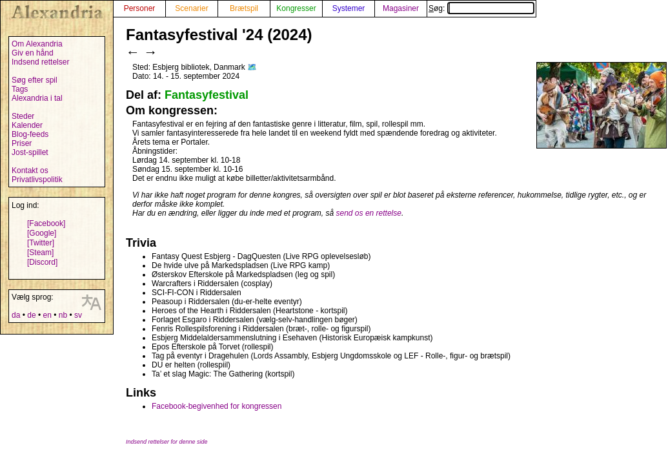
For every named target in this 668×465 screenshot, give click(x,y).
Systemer (348, 8)
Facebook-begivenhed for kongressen (216, 406)
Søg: (481, 8)
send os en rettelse (368, 213)
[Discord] (42, 262)
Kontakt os (30, 170)
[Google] (41, 233)
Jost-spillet (30, 152)
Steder (23, 116)
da (16, 315)
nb (63, 315)
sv (78, 315)
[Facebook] (46, 223)
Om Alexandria (37, 43)
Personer (140, 8)
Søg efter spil (34, 80)
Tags (20, 89)
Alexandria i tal (37, 98)
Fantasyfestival (206, 94)
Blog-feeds (30, 134)
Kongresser (296, 8)
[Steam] (40, 252)
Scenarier (191, 8)
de (31, 315)
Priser (22, 143)
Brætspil (244, 8)
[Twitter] (40, 242)
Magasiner (401, 8)
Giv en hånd (33, 52)
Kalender (27, 125)
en (47, 315)
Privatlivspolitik (37, 179)
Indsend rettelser (40, 62)
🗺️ (252, 67)
